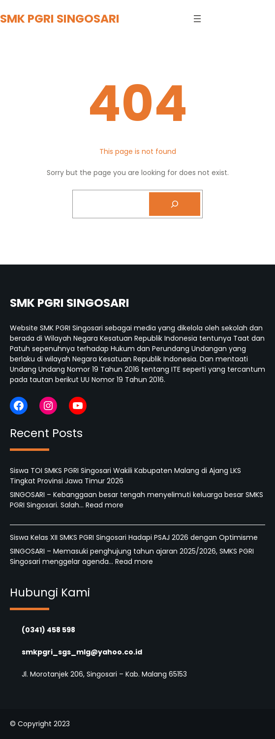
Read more (104, 505)
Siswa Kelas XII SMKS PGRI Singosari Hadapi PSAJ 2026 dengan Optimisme (134, 537)
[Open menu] (197, 19)
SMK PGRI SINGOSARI (60, 18)
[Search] (174, 204)
